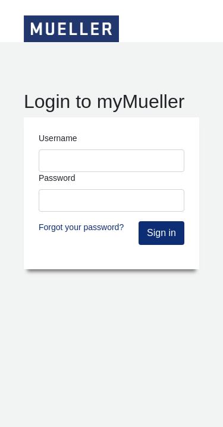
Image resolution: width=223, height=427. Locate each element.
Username (58, 138)
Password (57, 178)
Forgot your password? (81, 227)
